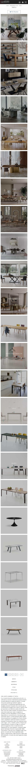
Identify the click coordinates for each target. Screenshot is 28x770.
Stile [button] (14, 687)
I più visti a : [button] (14, 692)
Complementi (7, 754)
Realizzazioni (21, 756)
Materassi (7, 756)
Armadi (7, 746)
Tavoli (20, 5)
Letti (7, 743)
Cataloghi (21, 754)
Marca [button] (14, 679)
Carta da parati (7, 752)
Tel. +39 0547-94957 (12, 758)
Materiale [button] (14, 684)
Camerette (7, 745)
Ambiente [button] (14, 681)
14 (21, 674)
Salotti (21, 743)
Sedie (21, 747)
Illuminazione (7, 753)
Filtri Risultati (14, 12)
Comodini (7, 747)
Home (7, 5)
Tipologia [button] (14, 690)
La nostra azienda (21, 752)
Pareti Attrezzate (21, 745)
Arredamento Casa (14, 5)
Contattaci (21, 753)
